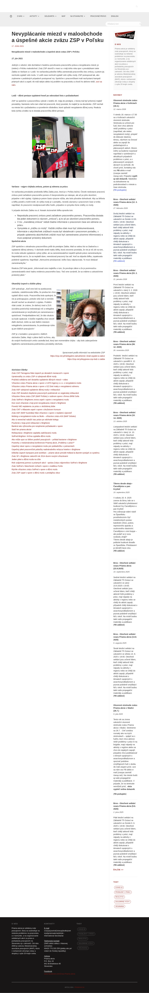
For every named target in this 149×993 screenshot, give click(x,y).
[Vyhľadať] (141, 24)
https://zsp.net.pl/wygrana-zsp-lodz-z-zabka (86, 359)
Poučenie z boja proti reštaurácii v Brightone (31, 423)
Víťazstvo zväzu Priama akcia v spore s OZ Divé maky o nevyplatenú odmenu (45, 387)
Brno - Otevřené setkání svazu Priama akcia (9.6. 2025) (124, 806)
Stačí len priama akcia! (21, 430)
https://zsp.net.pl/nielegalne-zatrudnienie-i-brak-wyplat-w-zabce (77, 356)
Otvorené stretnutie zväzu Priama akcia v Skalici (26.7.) (125, 708)
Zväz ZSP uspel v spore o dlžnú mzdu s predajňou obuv (36, 473)
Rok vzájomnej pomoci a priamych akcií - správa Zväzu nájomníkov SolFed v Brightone (49, 463)
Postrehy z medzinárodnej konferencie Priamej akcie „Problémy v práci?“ (43, 443)
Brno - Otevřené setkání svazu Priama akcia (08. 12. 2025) (124, 345)
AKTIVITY (33, 17)
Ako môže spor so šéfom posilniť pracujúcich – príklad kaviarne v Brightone (44, 440)
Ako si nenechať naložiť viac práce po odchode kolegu (35, 420)
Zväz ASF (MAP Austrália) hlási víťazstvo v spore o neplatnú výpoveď (42, 413)
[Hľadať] (123, 24)
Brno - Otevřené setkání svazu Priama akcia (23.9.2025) (124, 566)
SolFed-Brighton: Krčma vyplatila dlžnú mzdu (31, 436)
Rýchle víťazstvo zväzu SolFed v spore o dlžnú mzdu (34, 470)
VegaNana (119, 906)
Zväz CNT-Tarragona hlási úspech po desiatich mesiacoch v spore (40, 373)
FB (118, 171)
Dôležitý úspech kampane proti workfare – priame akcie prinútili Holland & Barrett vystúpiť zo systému (55, 453)
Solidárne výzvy (122, 902)
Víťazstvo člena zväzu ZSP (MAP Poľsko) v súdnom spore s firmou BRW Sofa (45, 397)
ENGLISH (114, 17)
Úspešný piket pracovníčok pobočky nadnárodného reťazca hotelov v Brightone (46, 450)
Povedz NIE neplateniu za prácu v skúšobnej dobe (33, 406)
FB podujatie (120, 794)
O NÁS (19, 17)
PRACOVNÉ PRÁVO (98, 17)
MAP (63, 17)
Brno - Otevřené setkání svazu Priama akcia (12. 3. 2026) (125, 202)
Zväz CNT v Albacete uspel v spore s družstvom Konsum (36, 410)
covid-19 (119, 888)
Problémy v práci (122, 892)
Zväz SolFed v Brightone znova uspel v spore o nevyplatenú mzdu (40, 400)
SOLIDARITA (49, 17)
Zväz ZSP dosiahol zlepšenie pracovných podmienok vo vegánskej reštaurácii (45, 393)
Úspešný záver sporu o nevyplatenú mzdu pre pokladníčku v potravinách (43, 446)
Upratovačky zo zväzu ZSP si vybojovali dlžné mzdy (34, 377)
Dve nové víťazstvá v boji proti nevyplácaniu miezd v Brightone (39, 403)
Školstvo (119, 897)
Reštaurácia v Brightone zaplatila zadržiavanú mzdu (34, 433)
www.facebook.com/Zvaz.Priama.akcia (59, 974)
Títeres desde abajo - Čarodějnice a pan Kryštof (123, 487)
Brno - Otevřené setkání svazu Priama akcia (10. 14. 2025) (124, 416)
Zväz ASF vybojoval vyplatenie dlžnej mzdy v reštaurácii (36, 390)
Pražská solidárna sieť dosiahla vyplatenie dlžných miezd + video (40, 380)
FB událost (119, 332)
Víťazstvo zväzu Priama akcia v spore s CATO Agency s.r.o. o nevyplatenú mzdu (46, 383)
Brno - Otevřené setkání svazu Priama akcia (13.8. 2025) (125, 637)
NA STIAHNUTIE (76, 17)
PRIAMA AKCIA (79, 988)
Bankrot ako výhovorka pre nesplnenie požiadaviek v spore (37, 426)
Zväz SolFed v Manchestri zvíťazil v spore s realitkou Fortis (37, 466)
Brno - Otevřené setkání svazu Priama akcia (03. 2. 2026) (125, 273)
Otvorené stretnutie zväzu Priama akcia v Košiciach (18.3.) (125, 103)
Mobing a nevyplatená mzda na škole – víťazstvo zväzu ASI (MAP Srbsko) (44, 417)
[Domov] (10, 16)
